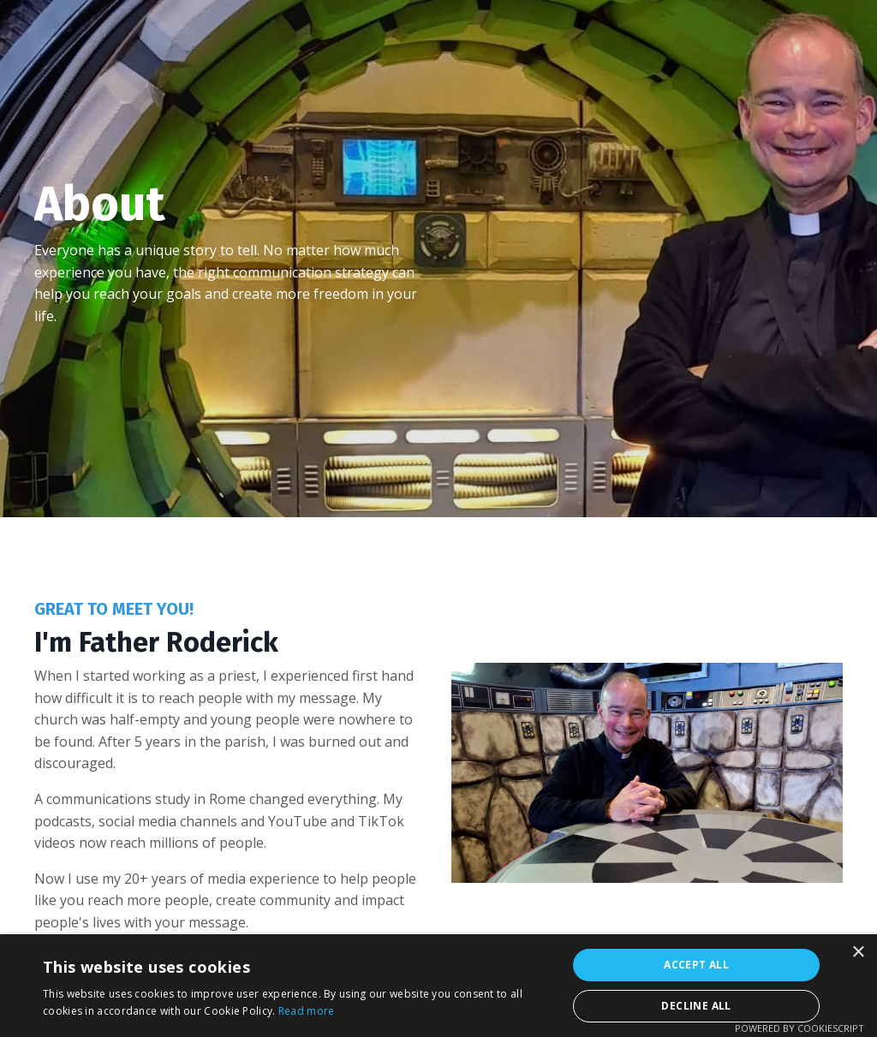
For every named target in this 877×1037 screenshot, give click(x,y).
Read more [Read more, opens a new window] (306, 1011)
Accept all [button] (696, 964)
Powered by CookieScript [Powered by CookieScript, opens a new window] (799, 1028)
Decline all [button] (696, 1005)
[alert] (438, 985)
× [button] (857, 952)
